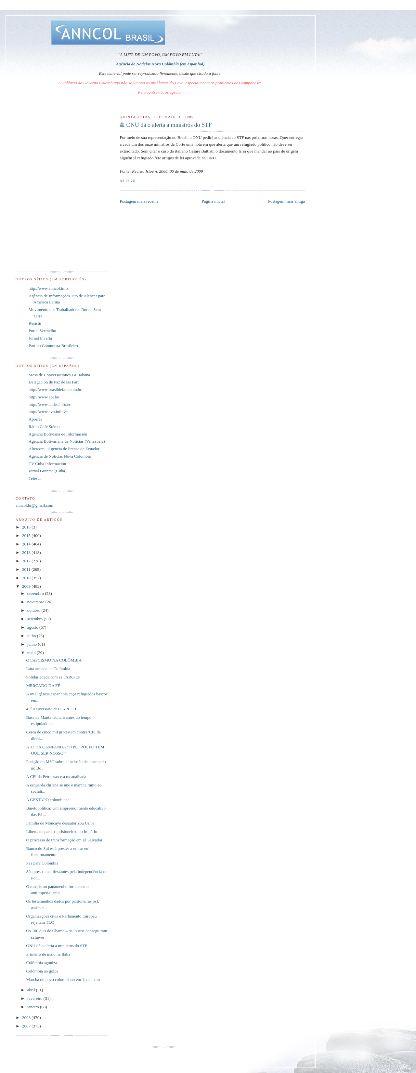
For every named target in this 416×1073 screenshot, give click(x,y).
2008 (27, 1017)
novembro (36, 601)
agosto (33, 627)
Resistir (35, 323)
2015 (27, 535)
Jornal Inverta (40, 338)
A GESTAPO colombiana (47, 799)
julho (32, 635)
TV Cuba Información (47, 463)
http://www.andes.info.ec (50, 404)
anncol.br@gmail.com (34, 505)
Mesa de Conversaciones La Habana (59, 374)
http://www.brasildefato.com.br (55, 389)
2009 (27, 586)
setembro (35, 618)
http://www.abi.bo (44, 397)
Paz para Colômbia (42, 863)
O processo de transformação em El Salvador (64, 840)
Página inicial (213, 201)
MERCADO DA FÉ (43, 685)
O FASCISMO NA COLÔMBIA (54, 660)
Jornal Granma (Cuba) (47, 470)
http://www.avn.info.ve (48, 411)
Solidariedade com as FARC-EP (53, 677)
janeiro (33, 1006)
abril (31, 989)
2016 (27, 527)
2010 (27, 577)
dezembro (36, 593)
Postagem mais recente (139, 201)
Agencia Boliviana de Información (58, 434)
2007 (27, 1026)
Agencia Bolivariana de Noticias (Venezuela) (67, 441)
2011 (27, 569)
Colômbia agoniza (41, 962)
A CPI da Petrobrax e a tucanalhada (56, 776)
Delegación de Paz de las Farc (54, 382)
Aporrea (36, 419)
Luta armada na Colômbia (48, 668)
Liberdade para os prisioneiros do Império (61, 831)
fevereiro (35, 998)
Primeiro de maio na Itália (48, 954)
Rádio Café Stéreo (44, 426)
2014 (27, 544)
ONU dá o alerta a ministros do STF (169, 125)
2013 (27, 552)
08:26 (130, 180)
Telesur (35, 478)
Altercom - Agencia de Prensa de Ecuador (64, 448)
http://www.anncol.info (48, 288)
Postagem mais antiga (286, 201)
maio (32, 652)
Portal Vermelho (42, 330)
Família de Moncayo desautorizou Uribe (60, 823)
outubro (34, 610)
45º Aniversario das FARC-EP (51, 708)
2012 (27, 560)
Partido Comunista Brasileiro (53, 345)
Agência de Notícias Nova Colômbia (60, 456)
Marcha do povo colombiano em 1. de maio (63, 979)
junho (32, 644)
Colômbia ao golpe (42, 971)
